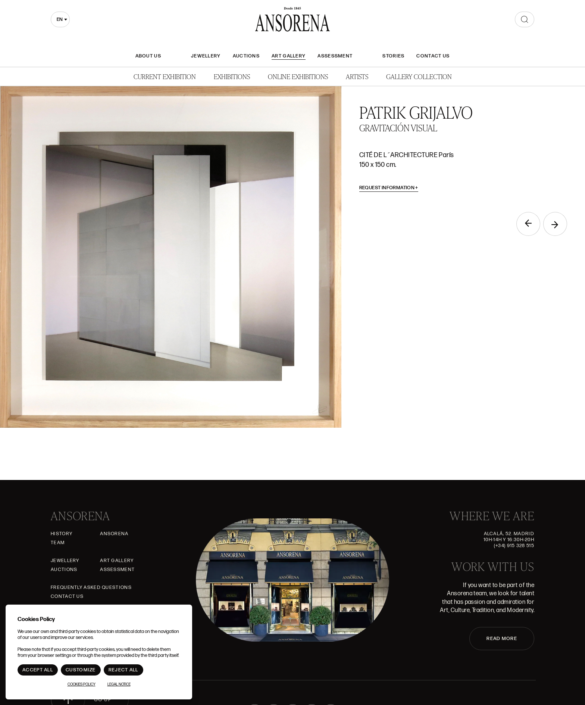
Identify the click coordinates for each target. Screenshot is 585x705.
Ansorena (114, 534)
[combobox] (60, 19)
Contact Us (433, 56)
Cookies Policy (82, 684)
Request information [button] (389, 187)
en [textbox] (60, 19)
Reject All (123, 670)
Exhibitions (232, 76)
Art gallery (289, 56)
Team (58, 543)
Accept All (37, 670)
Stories (393, 56)
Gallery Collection (419, 76)
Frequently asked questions (91, 587)
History (61, 534)
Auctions (246, 56)
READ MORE (502, 639)
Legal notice (119, 684)
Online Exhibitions (298, 76)
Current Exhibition (165, 76)
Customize (81, 670)
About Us (148, 56)
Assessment (335, 56)
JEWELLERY (206, 56)
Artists (357, 76)
